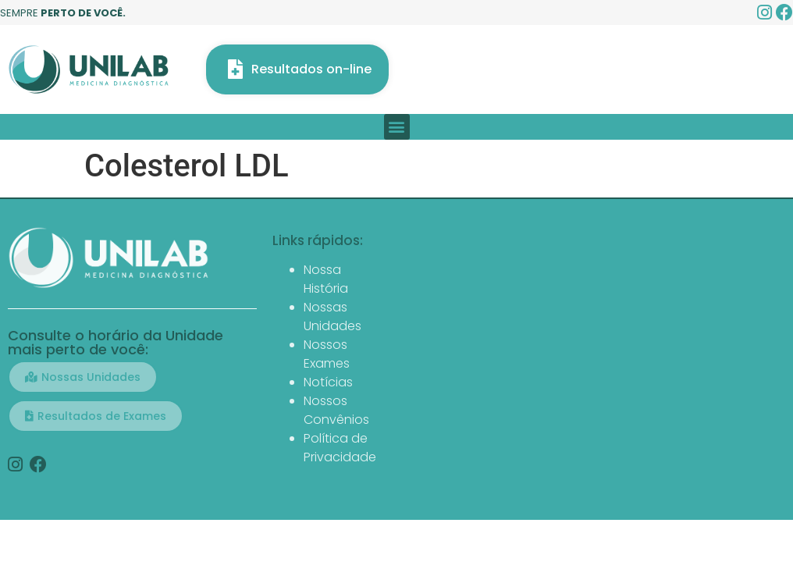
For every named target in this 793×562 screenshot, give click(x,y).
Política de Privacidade (340, 447)
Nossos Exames (327, 354)
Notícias (328, 382)
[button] (397, 127)
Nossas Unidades (332, 316)
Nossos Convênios (336, 410)
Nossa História (326, 279)
